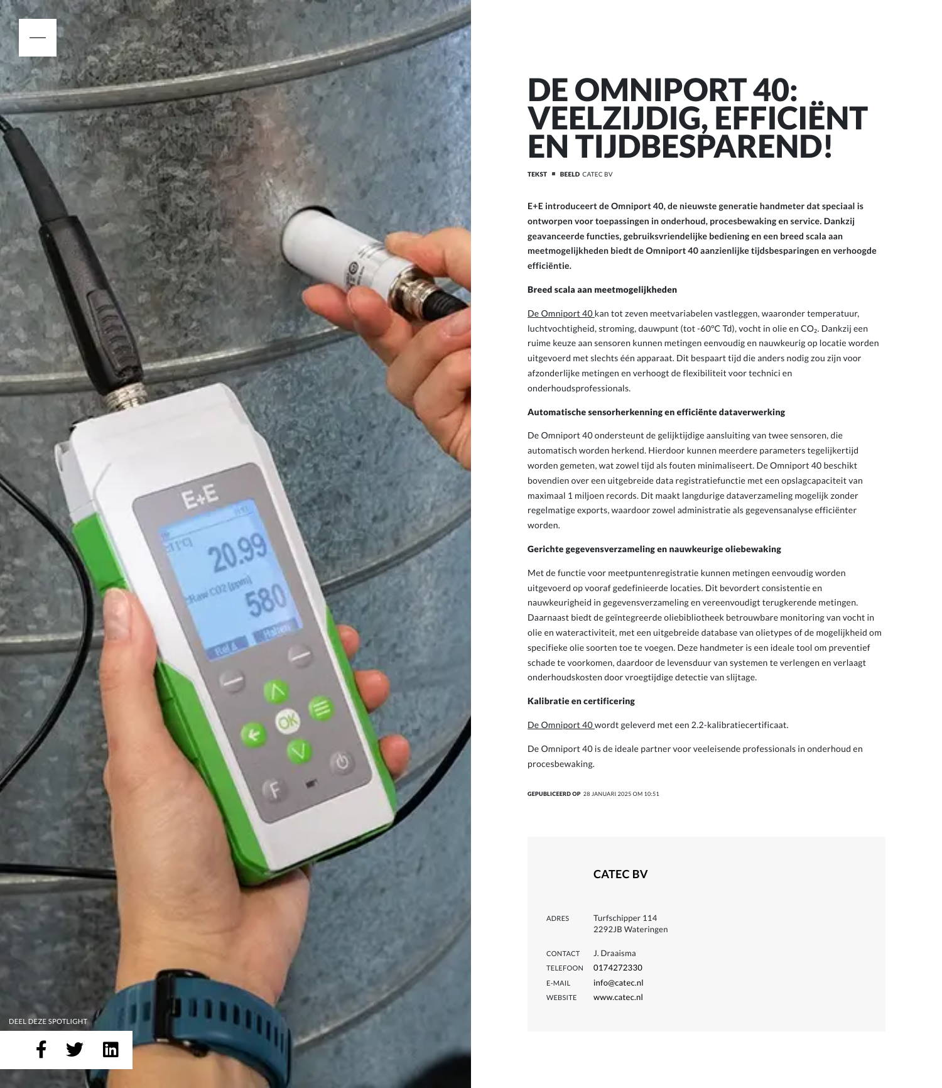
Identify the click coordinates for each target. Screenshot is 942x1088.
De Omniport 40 (561, 313)
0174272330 (617, 967)
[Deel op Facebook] (41, 1050)
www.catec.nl (618, 997)
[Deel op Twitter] (75, 1050)
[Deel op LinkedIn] (111, 1050)
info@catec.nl (618, 982)
